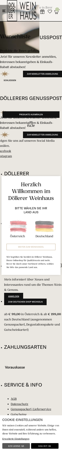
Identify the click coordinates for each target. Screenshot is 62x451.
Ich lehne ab (16, 446)
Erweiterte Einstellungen (15, 438)
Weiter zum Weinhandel (31, 247)
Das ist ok (44, 446)
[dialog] (31, 433)
